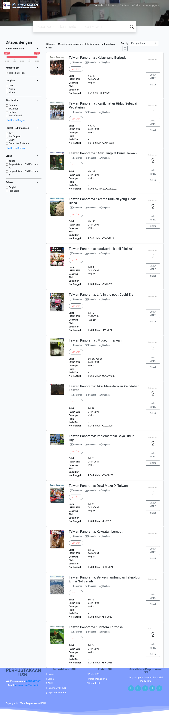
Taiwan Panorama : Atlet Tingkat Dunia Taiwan (103, 153)
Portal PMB (94, 683)
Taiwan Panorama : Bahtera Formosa (96, 627)
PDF (11, 85)
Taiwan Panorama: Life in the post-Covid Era (101, 295)
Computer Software (19, 143)
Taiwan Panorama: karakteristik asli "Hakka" (101, 249)
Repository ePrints (57, 692)
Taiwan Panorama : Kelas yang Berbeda (98, 58)
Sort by (124, 43)
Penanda (92, 62)
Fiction (12, 112)
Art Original (14, 136)
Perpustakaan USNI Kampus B (23, 173)
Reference (14, 105)
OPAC (51, 683)
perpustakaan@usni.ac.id (27, 685)
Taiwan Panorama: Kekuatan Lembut (95, 532)
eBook (12, 161)
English (12, 187)
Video (12, 92)
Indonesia (14, 191)
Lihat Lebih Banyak (15, 120)
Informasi (111, 5)
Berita (51, 679)
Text (11, 133)
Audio (12, 89)
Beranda (98, 5)
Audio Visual (15, 115)
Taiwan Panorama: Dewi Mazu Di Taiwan (98, 486)
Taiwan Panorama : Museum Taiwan (95, 340)
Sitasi (153, 84)
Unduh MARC (153, 76)
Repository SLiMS (57, 688)
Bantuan (124, 5)
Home (51, 674)
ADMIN (136, 5)
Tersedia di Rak (17, 73)
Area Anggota (151, 5)
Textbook (14, 108)
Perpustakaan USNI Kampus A (23, 166)
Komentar (76, 62)
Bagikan (104, 62)
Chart (12, 140)
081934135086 (33, 681)
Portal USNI (94, 674)
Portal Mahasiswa (97, 679)
